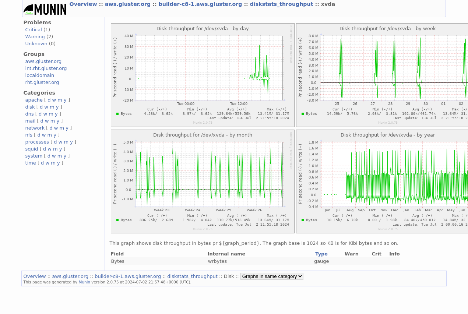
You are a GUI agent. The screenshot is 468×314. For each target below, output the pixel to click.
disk (30, 107)
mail (30, 121)
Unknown (36, 43)
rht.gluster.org (42, 82)
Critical (33, 29)
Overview (84, 4)
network (35, 128)
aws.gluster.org (128, 4)
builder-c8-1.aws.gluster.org (201, 4)
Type (321, 254)
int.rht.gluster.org (46, 68)
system (34, 156)
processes (37, 142)
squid (31, 149)
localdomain (39, 75)
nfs (29, 135)
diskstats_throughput (282, 4)
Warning (35, 36)
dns (29, 114)
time (30, 163)
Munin (85, 282)
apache (34, 100)
